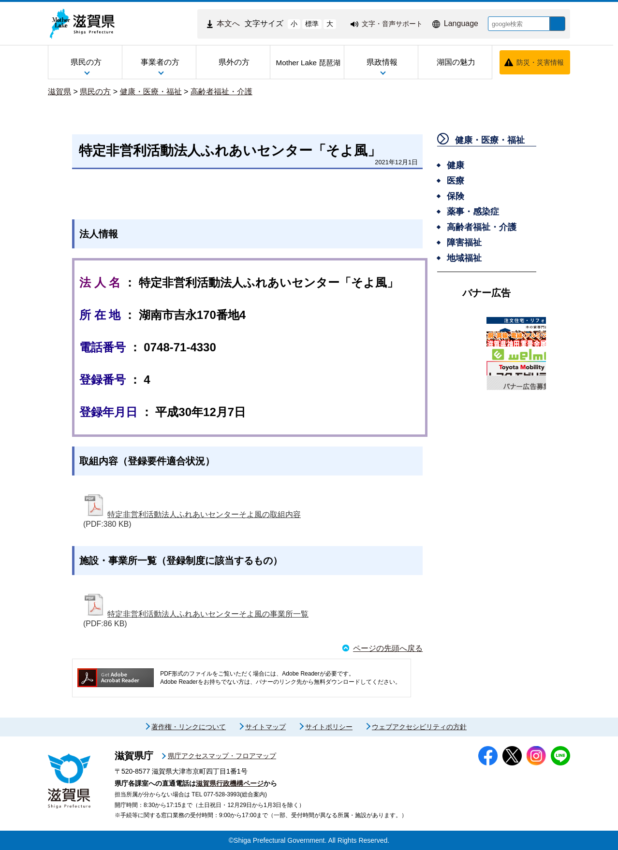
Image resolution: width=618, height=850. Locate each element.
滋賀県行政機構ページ (230, 783)
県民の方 (95, 91)
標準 (304, 24)
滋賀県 (59, 91)
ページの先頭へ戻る (388, 648)
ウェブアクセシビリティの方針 (419, 727)
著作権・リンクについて (188, 727)
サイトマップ (265, 727)
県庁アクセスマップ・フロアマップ (222, 756)
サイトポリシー (329, 727)
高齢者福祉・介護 (221, 91)
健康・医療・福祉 (151, 91)
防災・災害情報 (540, 62)
